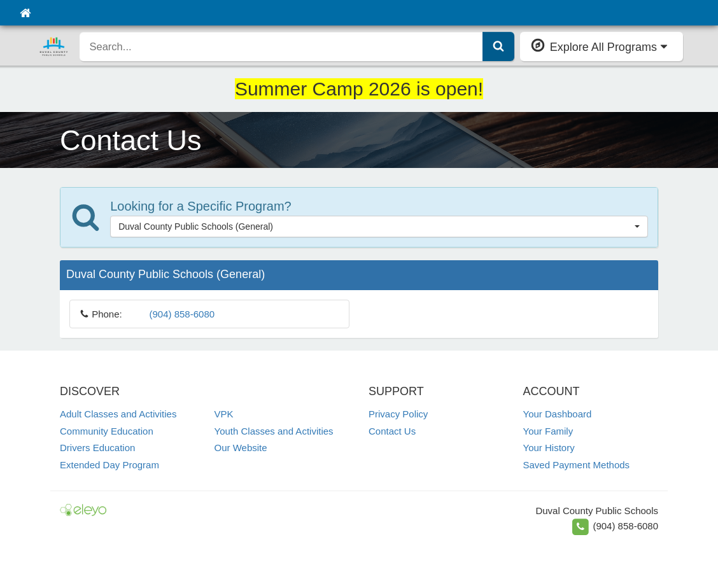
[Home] (25, 12)
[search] (281, 46)
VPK (224, 413)
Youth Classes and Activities (274, 431)
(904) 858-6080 (182, 314)
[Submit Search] (498, 46)
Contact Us (392, 431)
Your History (549, 447)
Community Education (106, 431)
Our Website (241, 447)
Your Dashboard (557, 413)
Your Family (548, 431)
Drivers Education (97, 447)
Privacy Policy (398, 413)
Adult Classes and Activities (118, 413)
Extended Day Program (109, 464)
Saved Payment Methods (576, 464)
